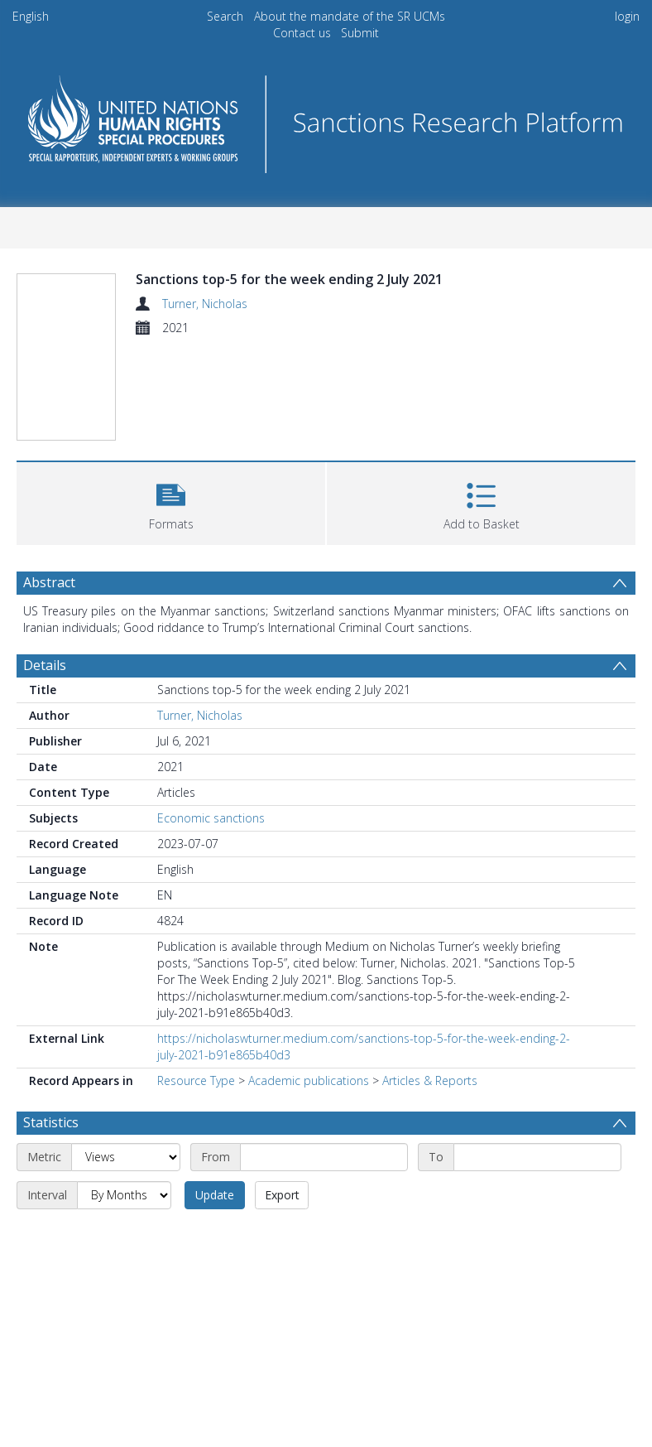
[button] (171, 501)
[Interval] (124, 1195)
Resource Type (196, 1080)
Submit (360, 33)
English (30, 16)
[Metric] (125, 1157)
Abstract (49, 582)
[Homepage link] (326, 119)
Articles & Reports (429, 1080)
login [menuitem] (627, 16)
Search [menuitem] (225, 16)
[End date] (537, 1157)
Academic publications (308, 1080)
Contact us (302, 33)
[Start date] (324, 1157)
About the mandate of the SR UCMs (349, 16)
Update (214, 1195)
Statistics (51, 1122)
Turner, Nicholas (204, 303)
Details (44, 665)
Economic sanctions (211, 818)
